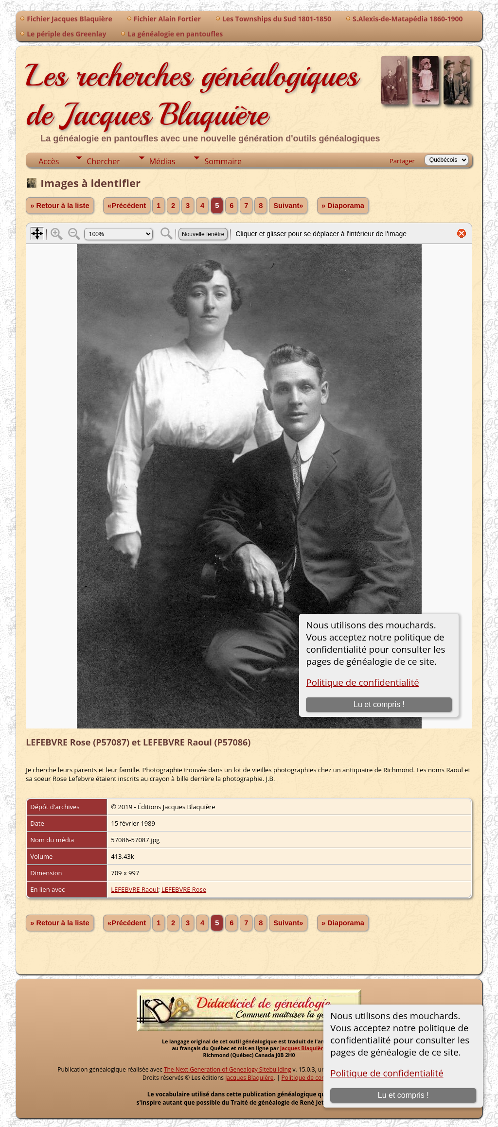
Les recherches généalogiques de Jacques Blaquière (192, 95)
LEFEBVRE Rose (183, 889)
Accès (48, 161)
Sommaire (222, 161)
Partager (402, 160)
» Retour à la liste (59, 205)
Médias (162, 161)
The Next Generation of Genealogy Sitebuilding (227, 1069)
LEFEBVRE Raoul (134, 889)
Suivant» (288, 205)
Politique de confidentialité (386, 1073)
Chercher (103, 161)
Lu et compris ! (403, 1095)
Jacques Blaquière (303, 1048)
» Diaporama (342, 205)
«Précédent (126, 205)
